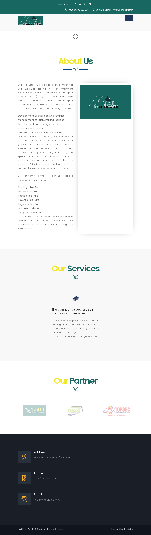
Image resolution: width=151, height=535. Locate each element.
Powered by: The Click (122, 529)
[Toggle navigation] (129, 18)
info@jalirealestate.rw (47, 499)
